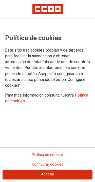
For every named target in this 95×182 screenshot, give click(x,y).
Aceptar (47, 174)
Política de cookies (47, 155)
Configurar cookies (47, 164)
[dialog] (47, 91)
